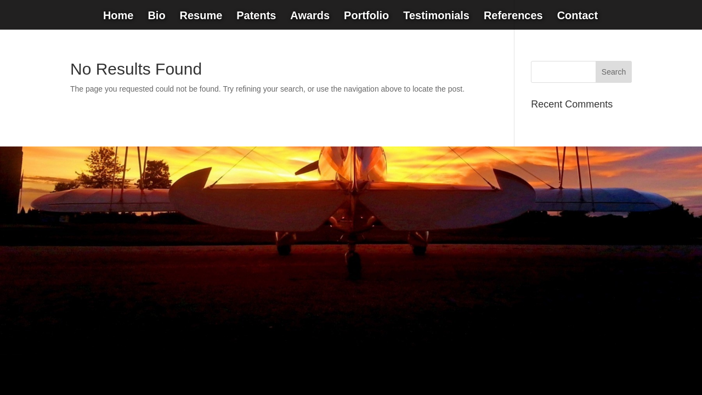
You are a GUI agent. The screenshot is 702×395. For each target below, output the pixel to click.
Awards (310, 16)
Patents (256, 16)
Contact (577, 16)
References (513, 16)
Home (118, 16)
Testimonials (436, 16)
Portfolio (366, 16)
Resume (200, 16)
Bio (156, 16)
